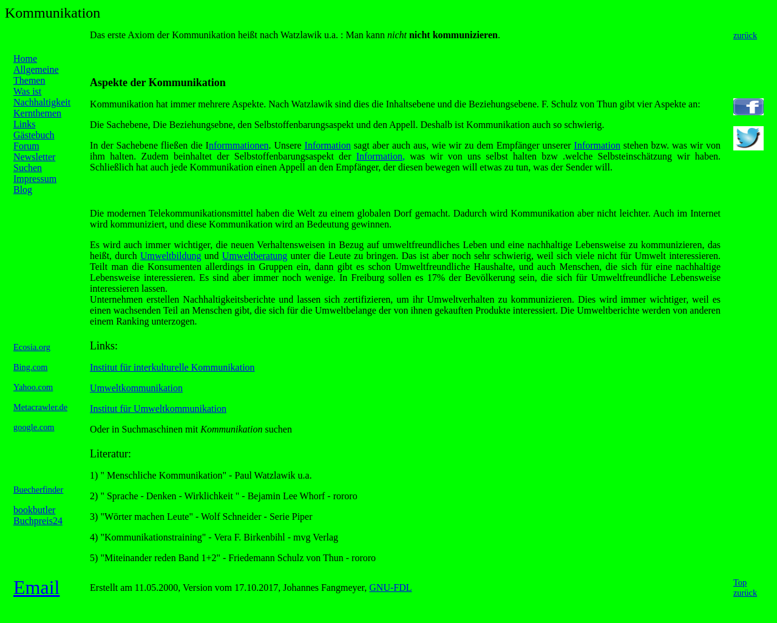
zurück (745, 35)
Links (24, 124)
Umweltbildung (170, 256)
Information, (380, 156)
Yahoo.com (33, 387)
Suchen (27, 168)
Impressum (34, 178)
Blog (22, 189)
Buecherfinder (38, 489)
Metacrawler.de (40, 407)
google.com (34, 427)
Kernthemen (37, 113)
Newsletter (34, 157)
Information (328, 145)
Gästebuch (34, 135)
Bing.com (30, 367)
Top (740, 582)
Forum (26, 146)
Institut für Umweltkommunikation (158, 408)
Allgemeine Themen (36, 75)
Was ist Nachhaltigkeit (41, 96)
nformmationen (239, 145)
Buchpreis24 (38, 521)
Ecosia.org (31, 347)
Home (25, 58)
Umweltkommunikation (136, 388)
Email (36, 587)
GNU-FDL (390, 587)
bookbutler (34, 510)
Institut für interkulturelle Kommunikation (172, 367)
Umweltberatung (255, 256)
